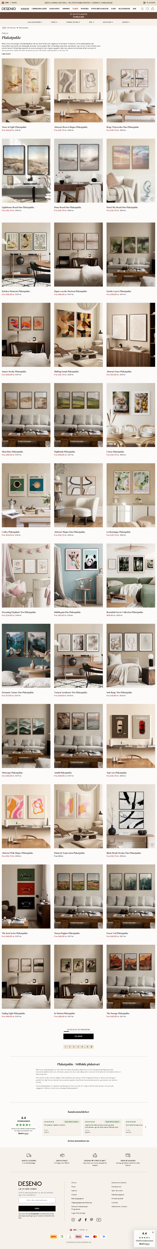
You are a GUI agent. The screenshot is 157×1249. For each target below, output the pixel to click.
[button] (144, 1238)
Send (37, 1208)
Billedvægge (124, 9)
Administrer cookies (119, 1207)
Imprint (74, 1191)
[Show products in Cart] (152, 9)
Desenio (85, 1242)
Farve (54, 22)
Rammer (66, 9)
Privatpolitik (35, 1214)
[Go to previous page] (65, 1047)
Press (74, 1187)
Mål (91, 22)
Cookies (115, 1203)
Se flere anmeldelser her (78, 1141)
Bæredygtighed (78, 1199)
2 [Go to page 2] (73, 1047)
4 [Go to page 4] (82, 1047)
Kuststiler (108, 22)
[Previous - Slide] (39, 1127)
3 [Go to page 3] (78, 1047)
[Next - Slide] (145, 1127)
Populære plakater (99, 9)
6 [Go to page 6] (87, 1047)
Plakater (25, 9)
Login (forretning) (78, 1213)
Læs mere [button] (6, 54)
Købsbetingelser (118, 1195)
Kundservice (116, 1187)
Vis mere (78, 1036)
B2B (134, 9)
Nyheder (84, 9)
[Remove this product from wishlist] (47, 119)
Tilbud (75, 9)
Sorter (125, 22)
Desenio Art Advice (119, 1183)
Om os (74, 1183)
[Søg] (142, 9)
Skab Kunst (54, 9)
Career (74, 1195)
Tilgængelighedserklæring (82, 1203)
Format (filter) (73, 22)
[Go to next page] (91, 1047)
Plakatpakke (23, 28)
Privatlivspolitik (117, 1199)
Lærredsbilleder (39, 9)
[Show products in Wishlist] (147, 9)
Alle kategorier (35, 22)
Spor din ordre (117, 1191)
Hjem (113, 9)
